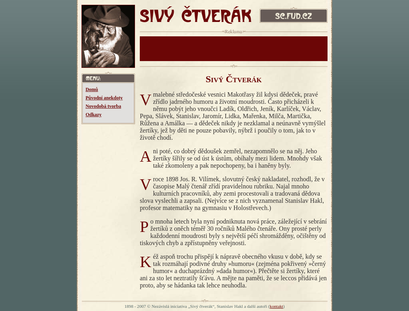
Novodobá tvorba (103, 106)
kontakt (276, 306)
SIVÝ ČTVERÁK (196, 17)
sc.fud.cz (294, 17)
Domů (91, 89)
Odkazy (93, 114)
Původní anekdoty (104, 98)
